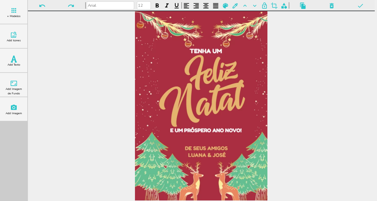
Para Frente (245, 5)
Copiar (303, 5)
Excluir (332, 5)
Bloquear (264, 5)
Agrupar (284, 5)
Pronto (360, 5)
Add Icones (14, 36)
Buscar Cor (235, 5)
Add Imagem (14, 109)
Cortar (274, 5)
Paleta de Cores (225, 5)
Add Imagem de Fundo (14, 87)
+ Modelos (13, 12)
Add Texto (14, 61)
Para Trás (255, 5)
